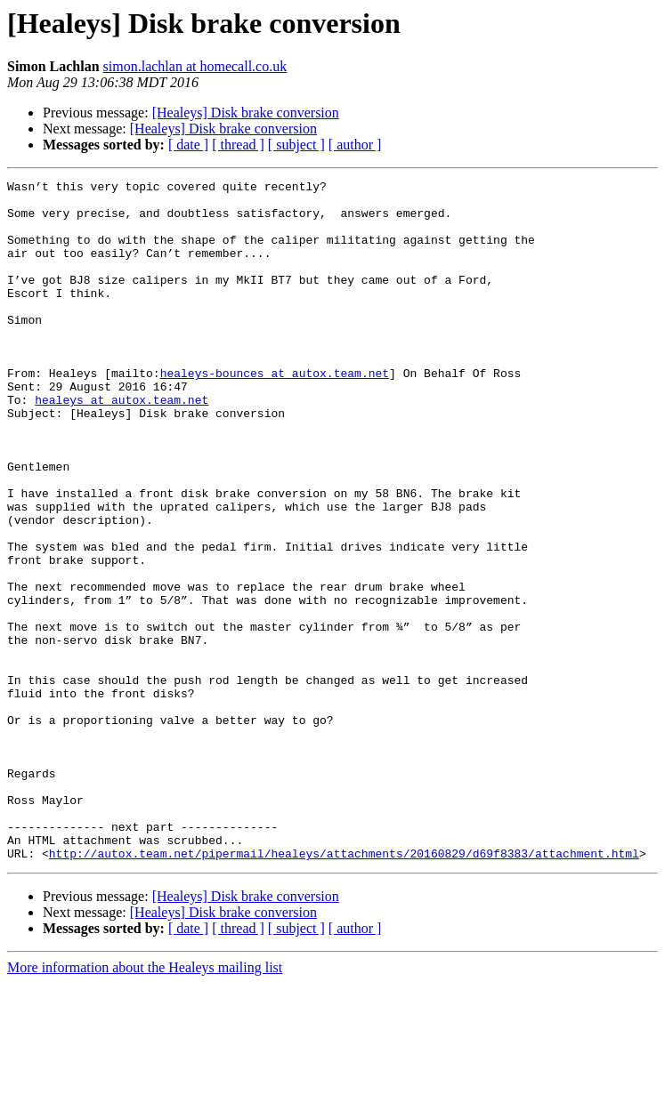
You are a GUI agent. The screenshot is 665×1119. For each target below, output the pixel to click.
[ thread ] (238, 144)
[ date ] (188, 144)
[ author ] (355, 144)
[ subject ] (296, 144)
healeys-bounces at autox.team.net (274, 413)
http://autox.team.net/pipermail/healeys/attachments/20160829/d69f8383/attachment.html (344, 989)
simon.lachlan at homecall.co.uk (195, 66)
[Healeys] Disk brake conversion (245, 112)
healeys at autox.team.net (121, 445)
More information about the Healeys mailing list (144, 1103)
